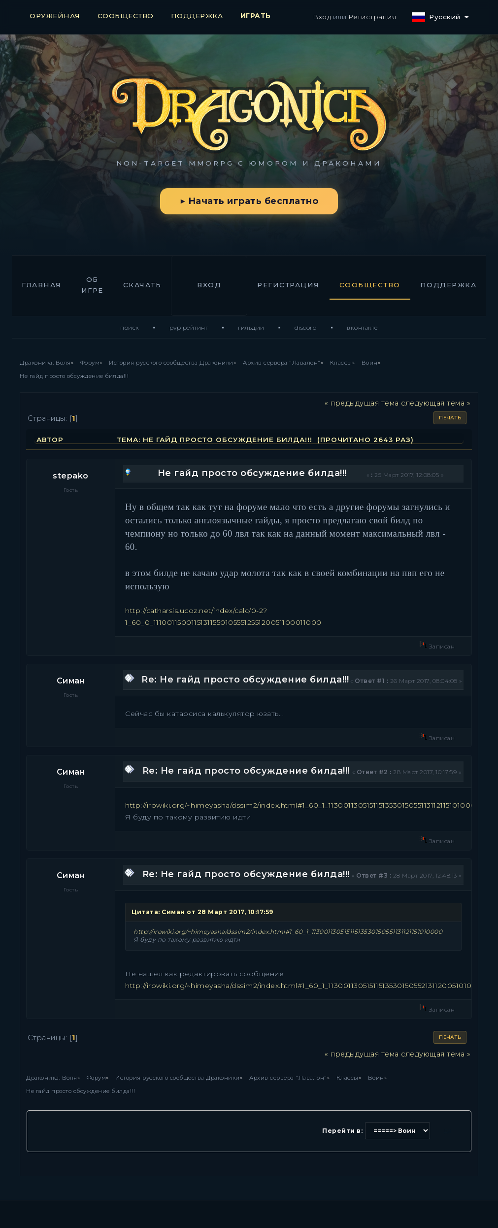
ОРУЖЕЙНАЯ (55, 16)
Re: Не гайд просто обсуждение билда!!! (245, 679)
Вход (322, 17)
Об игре (92, 284)
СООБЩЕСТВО (126, 16)
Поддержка (448, 285)
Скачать (142, 285)
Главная (42, 285)
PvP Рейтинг (188, 327)
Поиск (129, 327)
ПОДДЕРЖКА (197, 16)
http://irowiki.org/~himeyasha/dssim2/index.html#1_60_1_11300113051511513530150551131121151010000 (303, 805)
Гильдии (251, 327)
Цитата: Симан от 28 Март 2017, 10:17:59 (202, 912)
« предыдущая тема (362, 403)
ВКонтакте (362, 327)
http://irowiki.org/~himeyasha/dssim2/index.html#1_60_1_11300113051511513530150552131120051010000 (306, 985)
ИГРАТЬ (255, 16)
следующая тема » (435, 403)
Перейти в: (342, 1130)
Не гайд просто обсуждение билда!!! (252, 473)
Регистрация (372, 17)
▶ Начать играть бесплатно (249, 201)
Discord (306, 327)
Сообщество (369, 285)
